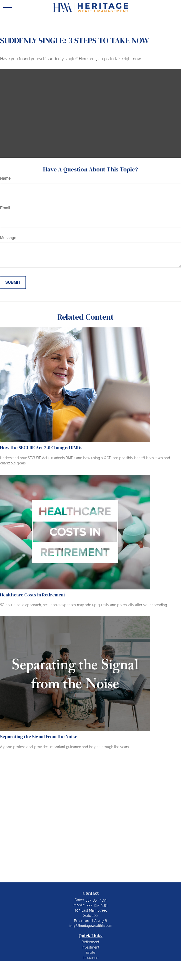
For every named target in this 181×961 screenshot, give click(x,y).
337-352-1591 (96, 900)
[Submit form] (13, 282)
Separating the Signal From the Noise (38, 736)
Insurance (90, 958)
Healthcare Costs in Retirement (32, 595)
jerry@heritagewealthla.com (90, 926)
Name (5, 178)
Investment (90, 947)
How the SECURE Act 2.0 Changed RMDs (41, 447)
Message (8, 238)
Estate (90, 953)
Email (5, 208)
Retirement (90, 942)
